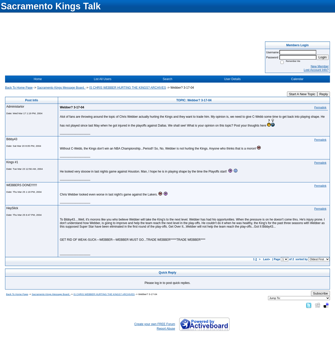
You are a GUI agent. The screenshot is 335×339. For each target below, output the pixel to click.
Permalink (320, 107)
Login (322, 57)
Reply (323, 94)
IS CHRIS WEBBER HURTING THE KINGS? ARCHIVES (127, 87)
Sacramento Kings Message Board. (61, 87)
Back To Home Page (19, 87)
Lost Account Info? (316, 70)
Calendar (297, 79)
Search (167, 79)
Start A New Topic (302, 94)
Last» (267, 259)
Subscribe (320, 293)
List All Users (102, 79)
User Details (232, 79)
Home (38, 79)
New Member (320, 66)
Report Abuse (166, 328)
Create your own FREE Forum (154, 324)
